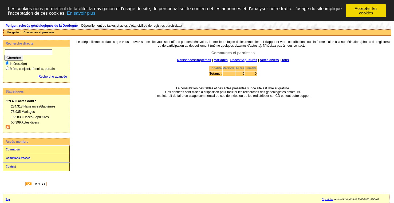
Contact (11, 166)
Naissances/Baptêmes (194, 60)
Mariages (221, 60)
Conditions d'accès (18, 158)
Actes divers (269, 60)
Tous (285, 60)
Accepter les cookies (366, 11)
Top (8, 199)
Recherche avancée (52, 76)
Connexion (13, 149)
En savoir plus (81, 13)
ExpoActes (327, 199)
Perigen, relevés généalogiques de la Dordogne (42, 25)
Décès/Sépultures (243, 60)
